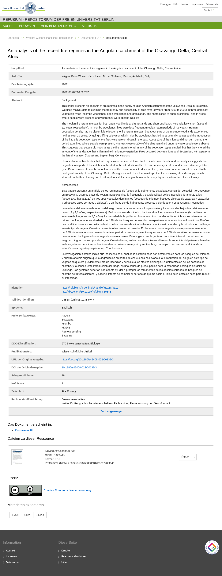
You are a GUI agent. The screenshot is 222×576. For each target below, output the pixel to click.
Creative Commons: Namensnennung (67, 490)
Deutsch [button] (210, 10)
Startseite (13, 37)
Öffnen (186, 457)
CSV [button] (27, 514)
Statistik (89, 26)
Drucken (66, 550)
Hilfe (175, 4)
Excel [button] (15, 514)
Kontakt (185, 4)
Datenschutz (211, 4)
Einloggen (165, 4)
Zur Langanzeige (111, 411)
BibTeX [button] (40, 514)
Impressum (197, 4)
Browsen (27, 26)
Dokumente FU (90, 37)
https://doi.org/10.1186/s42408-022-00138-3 (88, 359)
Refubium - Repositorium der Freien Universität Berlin (58, 19)
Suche (8, 26)
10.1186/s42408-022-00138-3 (79, 367)
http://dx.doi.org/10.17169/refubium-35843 (86, 291)
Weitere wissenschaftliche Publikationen (49, 37)
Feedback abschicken (74, 556)
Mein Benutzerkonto (58, 26)
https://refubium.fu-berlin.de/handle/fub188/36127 (91, 287)
